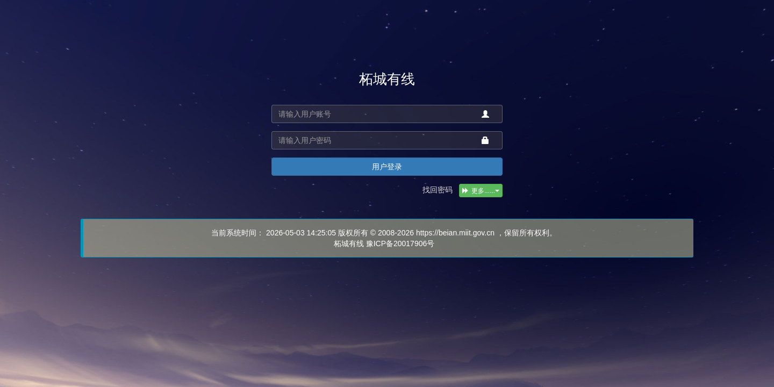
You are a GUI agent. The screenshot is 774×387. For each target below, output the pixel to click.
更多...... (480, 191)
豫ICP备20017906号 (400, 243)
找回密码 (437, 189)
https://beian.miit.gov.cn (455, 232)
